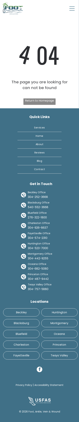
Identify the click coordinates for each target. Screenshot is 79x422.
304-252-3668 (38, 197)
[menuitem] (39, 128)
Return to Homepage (39, 101)
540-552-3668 (38, 207)
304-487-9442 (38, 279)
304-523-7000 (38, 248)
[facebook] (39, 370)
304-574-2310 (37, 238)
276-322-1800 (37, 217)
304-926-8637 (38, 228)
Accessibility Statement (48, 385)
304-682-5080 (38, 269)
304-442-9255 (38, 258)
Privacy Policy (24, 385)
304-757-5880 (38, 289)
